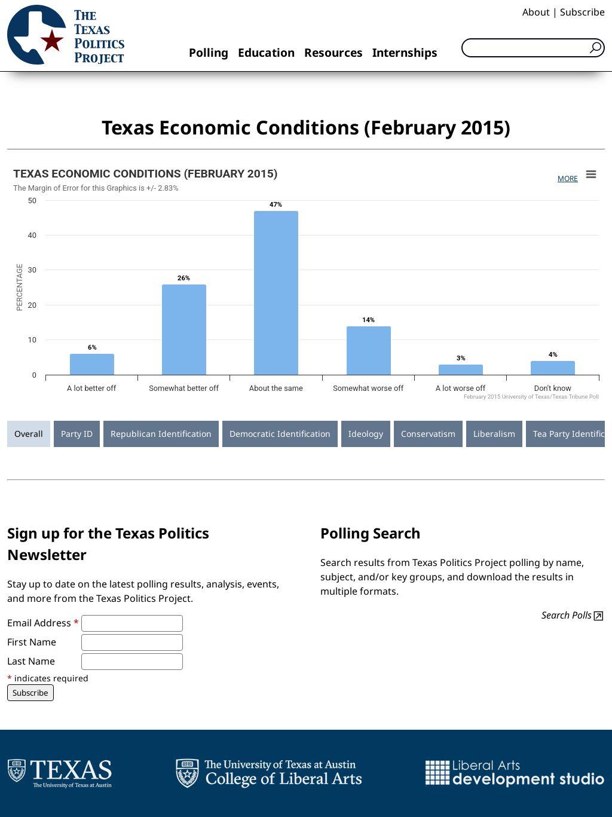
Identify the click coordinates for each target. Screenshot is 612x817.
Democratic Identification (280, 433)
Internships (404, 52)
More (568, 178)
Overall (28, 433)
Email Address (43, 622)
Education (266, 52)
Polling (208, 52)
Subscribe (582, 12)
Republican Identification (161, 433)
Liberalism (494, 433)
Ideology (365, 433)
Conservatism (428, 433)
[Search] (533, 47)
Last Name (31, 661)
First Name (31, 641)
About (536, 12)
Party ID (77, 433)
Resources (333, 52)
